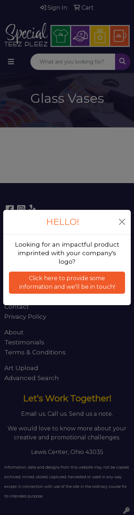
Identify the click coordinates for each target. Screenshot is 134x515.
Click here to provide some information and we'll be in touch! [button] (67, 282)
